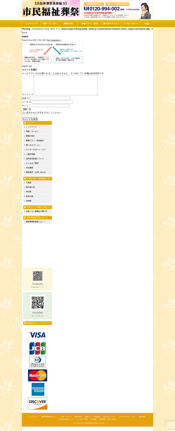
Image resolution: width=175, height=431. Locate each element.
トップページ (31, 131)
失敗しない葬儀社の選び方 (36, 216)
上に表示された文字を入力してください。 (42, 117)
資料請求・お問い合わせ (36, 177)
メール (26, 106)
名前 (25, 102)
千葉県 (28, 187)
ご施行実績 (30, 158)
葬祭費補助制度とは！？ (36, 226)
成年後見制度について (35, 163)
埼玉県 (28, 196)
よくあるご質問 (32, 168)
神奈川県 (29, 201)
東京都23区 (30, 192)
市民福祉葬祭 (88, 427)
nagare (25, 36)
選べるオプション (33, 149)
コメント (27, 99)
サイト (25, 110)
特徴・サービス (32, 136)
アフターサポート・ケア (36, 154)
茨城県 (28, 205)
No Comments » (54, 40)
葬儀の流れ (30, 140)
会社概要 (29, 172)
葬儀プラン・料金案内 (35, 145)
